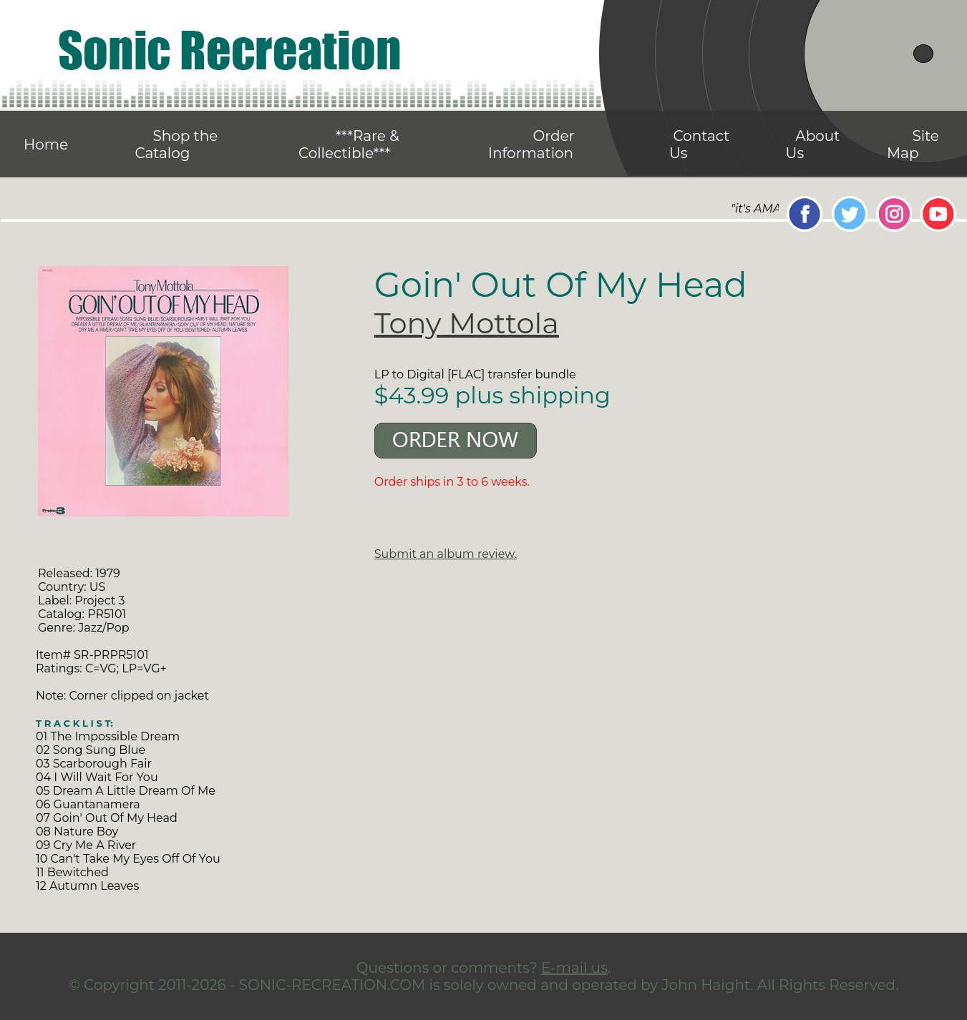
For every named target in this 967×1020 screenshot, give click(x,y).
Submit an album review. (445, 554)
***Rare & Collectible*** (348, 144)
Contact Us (699, 144)
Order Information (531, 144)
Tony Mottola (466, 322)
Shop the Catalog (176, 144)
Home (46, 144)
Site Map (913, 144)
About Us (813, 144)
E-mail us (574, 967)
